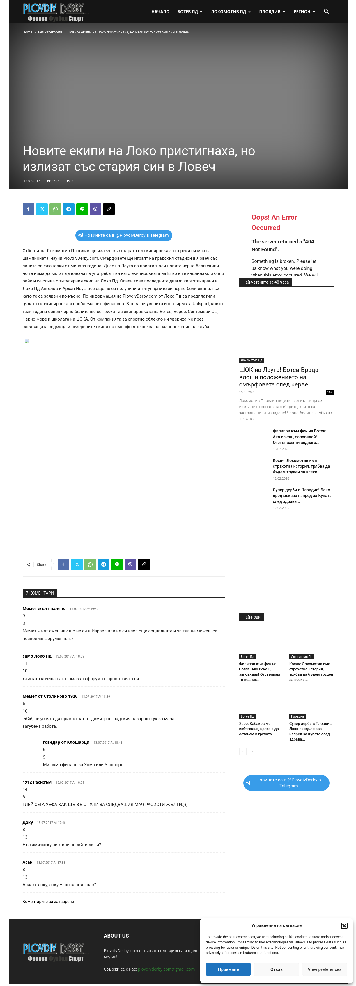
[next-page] (252, 751)
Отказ (276, 969)
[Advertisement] (124, 522)
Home (28, 32)
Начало (160, 11)
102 (329, 392)
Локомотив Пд (231, 11)
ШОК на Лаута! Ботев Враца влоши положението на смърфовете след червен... (279, 377)
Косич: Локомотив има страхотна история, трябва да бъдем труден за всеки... (301, 466)
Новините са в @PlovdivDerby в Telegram (123, 235)
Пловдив (272, 11)
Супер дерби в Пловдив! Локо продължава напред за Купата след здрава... (302, 495)
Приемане (228, 969)
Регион (304, 11)
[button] (344, 926)
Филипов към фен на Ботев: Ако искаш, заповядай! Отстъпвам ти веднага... (300, 437)
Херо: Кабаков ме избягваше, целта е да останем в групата (259, 728)
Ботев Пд (190, 11)
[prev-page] (243, 751)
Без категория (50, 32)
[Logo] (56, 12)
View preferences (324, 969)
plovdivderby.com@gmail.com (166, 969)
